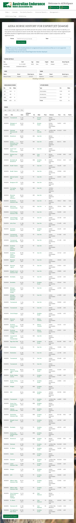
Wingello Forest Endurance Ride (14, 271)
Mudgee (12, 386)
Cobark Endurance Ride (14, 464)
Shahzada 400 (13, 506)
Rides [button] (7, 12)
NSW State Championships (14, 207)
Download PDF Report (10, 516)
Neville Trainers (14, 166)
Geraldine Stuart (39, 160)
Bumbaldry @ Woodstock (13, 160)
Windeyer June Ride (13, 155)
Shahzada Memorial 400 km (13, 131)
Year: (47, 38)
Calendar (15, 12)
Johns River (13, 223)
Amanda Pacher (39, 118)
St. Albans (12, 448)
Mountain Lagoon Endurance (12, 196)
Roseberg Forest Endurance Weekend (12, 248)
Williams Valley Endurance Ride (14, 481)
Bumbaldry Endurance (12, 229)
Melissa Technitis (39, 319)
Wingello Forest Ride (14, 420)
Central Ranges (14, 313)
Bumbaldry (12, 277)
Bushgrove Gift (14, 182)
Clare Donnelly (39, 131)
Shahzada (12, 444)
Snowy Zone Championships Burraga (14, 404)
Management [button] (54, 12)
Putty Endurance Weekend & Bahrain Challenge (14, 495)
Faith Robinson (39, 494)
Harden (12, 454)
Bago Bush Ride (14, 341)
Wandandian (13, 347)
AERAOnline (64, 7)
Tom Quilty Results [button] (26, 12)
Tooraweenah (13, 118)
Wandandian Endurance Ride (14, 415)
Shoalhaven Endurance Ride (14, 201)
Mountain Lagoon (12, 260)
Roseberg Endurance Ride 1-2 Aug (14, 326)
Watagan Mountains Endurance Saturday (13, 297)
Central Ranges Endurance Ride (14, 212)
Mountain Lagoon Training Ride (14, 371)
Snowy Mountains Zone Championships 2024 (14, 144)
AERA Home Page (54, 7)
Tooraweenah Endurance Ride (14, 235)
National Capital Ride (14, 177)
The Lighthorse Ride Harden (14, 510)
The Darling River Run (13, 188)
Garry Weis (38, 155)
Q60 (11, 392)
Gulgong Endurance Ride (14, 409)
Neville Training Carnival (14, 376)
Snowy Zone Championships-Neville (14, 434)
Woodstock (13, 136)
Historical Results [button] (41, 12)
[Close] (69, 47)
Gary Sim (39, 136)
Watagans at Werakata (13, 124)
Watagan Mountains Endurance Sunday (13, 290)
